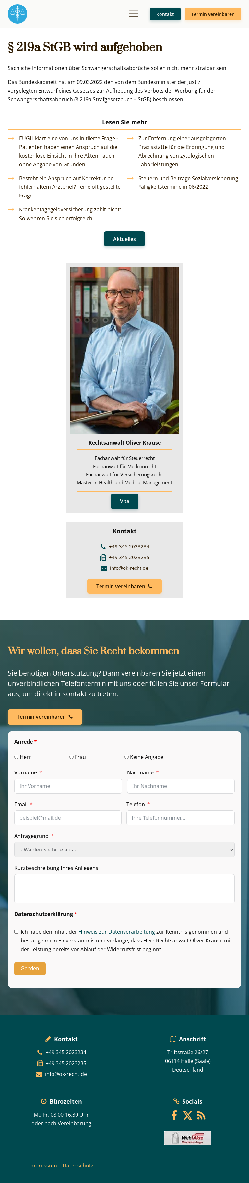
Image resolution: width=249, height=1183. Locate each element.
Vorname (25, 772)
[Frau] (71, 757)
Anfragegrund (31, 835)
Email (21, 804)
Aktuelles (124, 238)
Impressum (43, 1165)
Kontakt (165, 14)
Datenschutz (78, 1165)
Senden (30, 968)
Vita (124, 501)
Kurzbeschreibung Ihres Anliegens (56, 868)
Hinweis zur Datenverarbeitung (116, 931)
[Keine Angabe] (126, 757)
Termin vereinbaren (213, 14)
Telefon (135, 804)
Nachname (140, 772)
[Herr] (16, 757)
